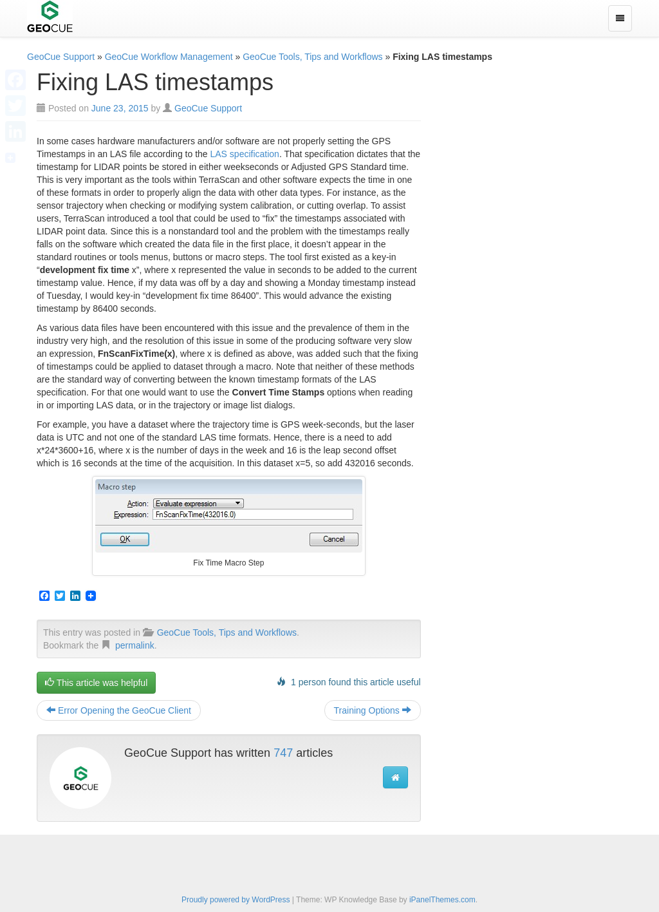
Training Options (372, 710)
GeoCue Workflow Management (169, 57)
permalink (134, 645)
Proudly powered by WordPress (235, 899)
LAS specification (244, 154)
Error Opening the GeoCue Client (118, 710)
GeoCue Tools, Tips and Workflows (312, 57)
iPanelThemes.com (442, 899)
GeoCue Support (61, 57)
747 (283, 752)
